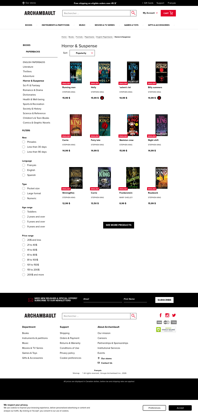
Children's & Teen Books (36, 118)
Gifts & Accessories (159, 25)
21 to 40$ (29, 245)
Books (28, 25)
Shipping (64, 333)
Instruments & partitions (55, 25)
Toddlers (29, 211)
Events (101, 353)
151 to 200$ (30, 269)
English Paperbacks (104, 37)
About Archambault (108, 327)
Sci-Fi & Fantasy (31, 85)
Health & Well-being (33, 99)
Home (64, 37)
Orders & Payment (69, 338)
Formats (79, 37)
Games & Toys (131, 25)
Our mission (104, 333)
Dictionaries (29, 94)
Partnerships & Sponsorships (113, 343)
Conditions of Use (69, 348)
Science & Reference (34, 113)
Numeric (29, 198)
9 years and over (33, 226)
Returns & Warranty (70, 343)
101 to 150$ (30, 264)
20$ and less (31, 240)
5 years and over (33, 221)
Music (82, 25)
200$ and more (33, 274)
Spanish (29, 175)
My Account (149, 13)
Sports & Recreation (33, 104)
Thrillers (27, 71)
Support (160, 3)
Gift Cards (147, 3)
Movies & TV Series (105, 25)
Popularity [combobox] (81, 53)
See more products (118, 225)
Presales (29, 142)
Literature (28, 67)
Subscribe (164, 300)
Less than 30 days (34, 147)
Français (172, 3)
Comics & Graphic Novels (36, 122)
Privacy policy (67, 353)
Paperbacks (90, 37)
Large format (31, 193)
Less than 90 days (34, 152)
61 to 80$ (29, 255)
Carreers (102, 338)
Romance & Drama (33, 90)
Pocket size (31, 188)
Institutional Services (109, 348)
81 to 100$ (30, 260)
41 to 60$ (29, 250)
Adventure (28, 76)
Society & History (32, 108)
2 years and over (33, 216)
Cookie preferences (70, 358)
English (28, 170)
